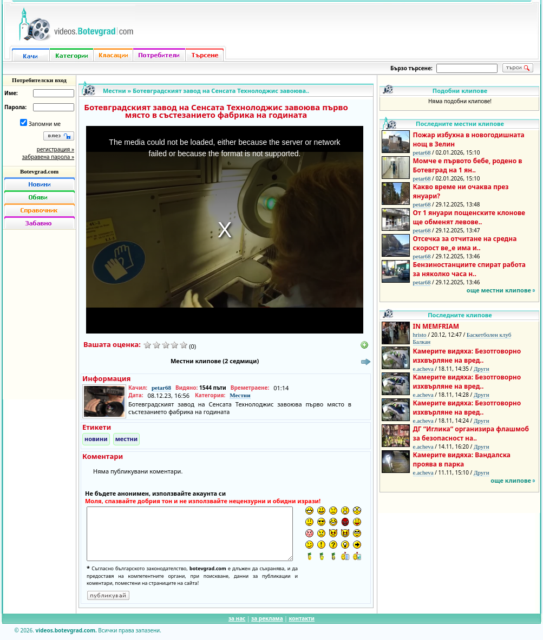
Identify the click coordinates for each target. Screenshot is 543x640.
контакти (302, 618)
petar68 (161, 387)
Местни (114, 90)
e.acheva (423, 368)
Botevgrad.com (39, 171)
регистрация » (55, 149)
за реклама (267, 618)
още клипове (510, 480)
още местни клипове (499, 290)
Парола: (15, 107)
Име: (11, 93)
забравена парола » (48, 157)
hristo (420, 334)
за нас (236, 618)
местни (126, 439)
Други (481, 368)
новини (96, 439)
